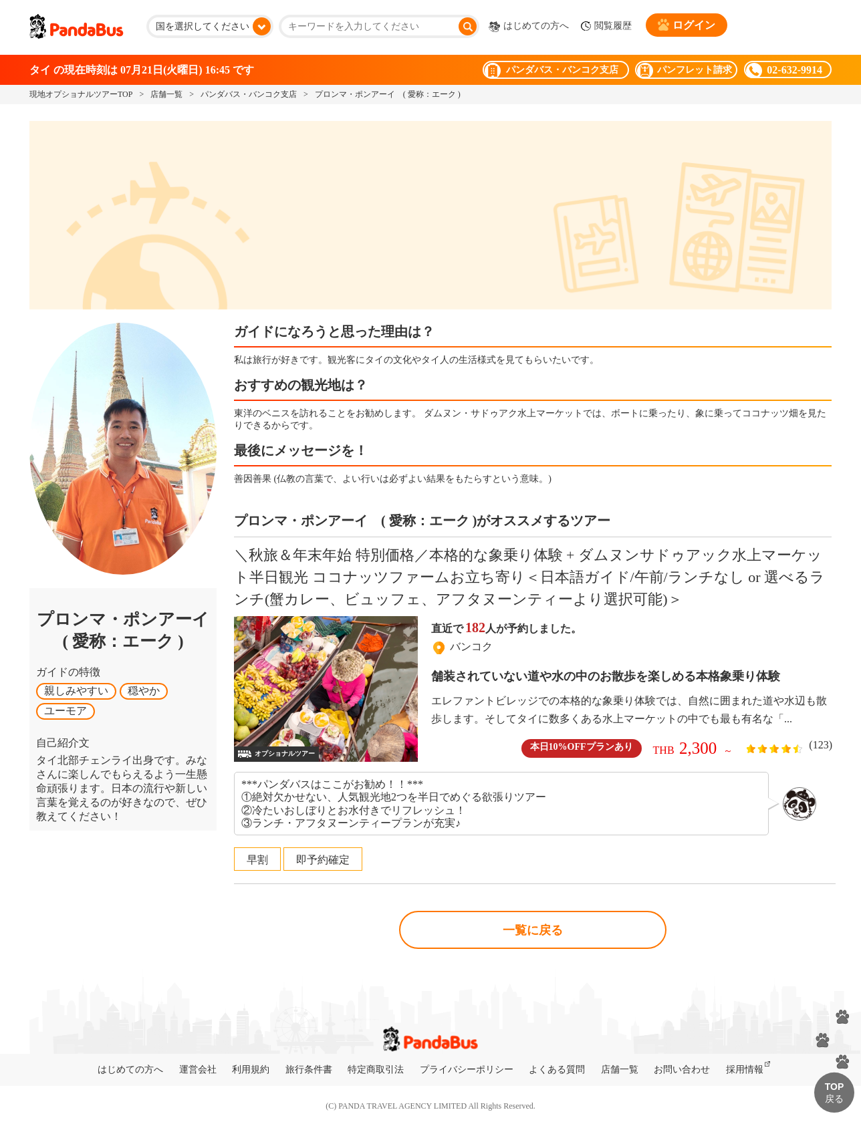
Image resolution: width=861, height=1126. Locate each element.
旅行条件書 (308, 1070)
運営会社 (198, 1070)
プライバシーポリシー (466, 1070)
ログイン (686, 25)
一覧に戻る (533, 930)
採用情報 (744, 1070)
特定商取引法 (376, 1070)
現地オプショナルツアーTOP (80, 94)
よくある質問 (557, 1070)
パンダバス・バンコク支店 (249, 94)
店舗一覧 (166, 94)
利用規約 (250, 1070)
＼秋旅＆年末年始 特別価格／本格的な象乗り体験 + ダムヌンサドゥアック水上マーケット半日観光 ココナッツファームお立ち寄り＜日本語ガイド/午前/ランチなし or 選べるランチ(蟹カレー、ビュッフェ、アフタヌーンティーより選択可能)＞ (529, 577)
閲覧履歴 (606, 26)
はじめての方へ (529, 26)
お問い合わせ (682, 1070)
